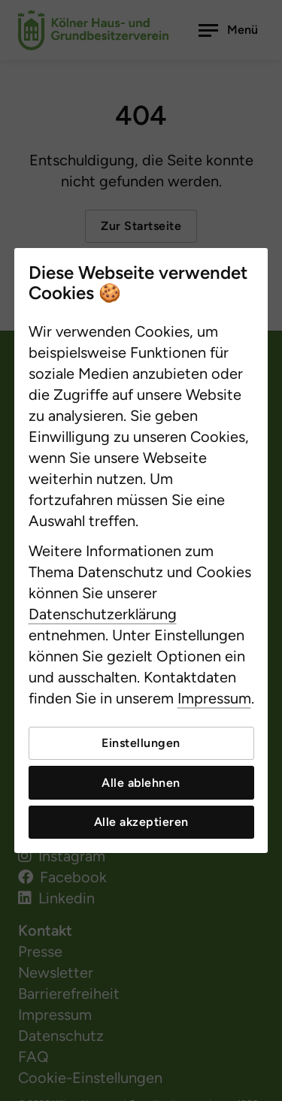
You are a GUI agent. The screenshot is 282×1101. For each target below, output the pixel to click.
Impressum (214, 698)
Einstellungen (141, 743)
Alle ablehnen (141, 783)
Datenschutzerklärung (103, 614)
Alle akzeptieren (141, 822)
